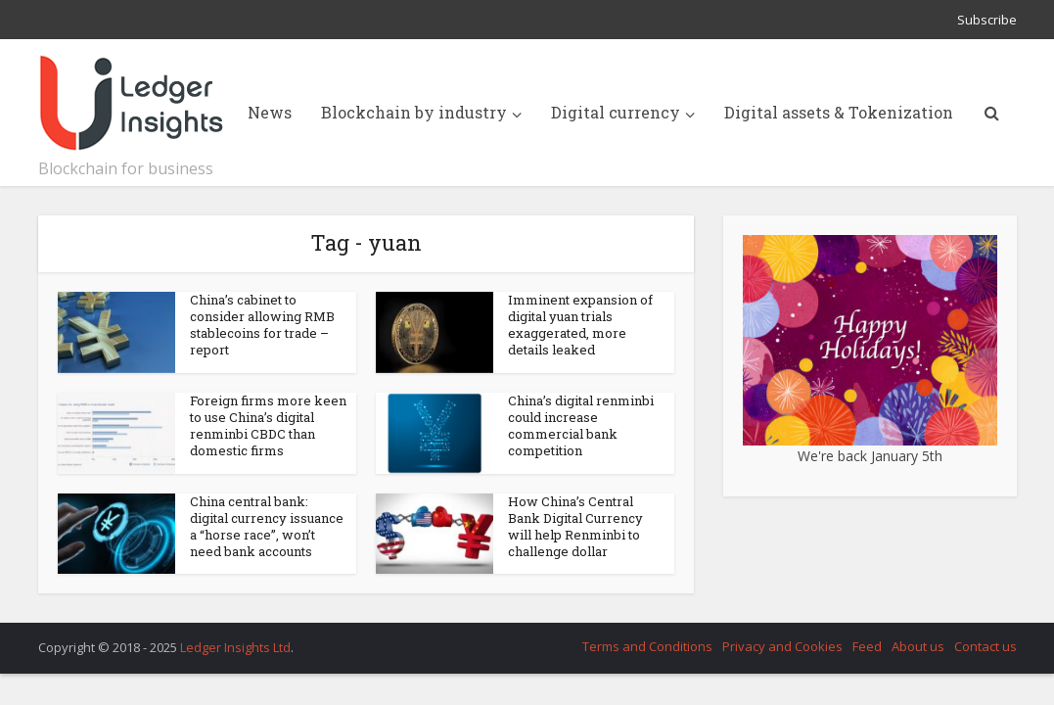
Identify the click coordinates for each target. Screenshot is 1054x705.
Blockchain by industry (414, 112)
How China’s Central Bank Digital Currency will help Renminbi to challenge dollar (575, 526)
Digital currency (615, 112)
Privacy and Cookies (782, 646)
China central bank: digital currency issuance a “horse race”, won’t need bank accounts (267, 526)
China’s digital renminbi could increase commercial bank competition (581, 425)
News (270, 112)
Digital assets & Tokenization (838, 112)
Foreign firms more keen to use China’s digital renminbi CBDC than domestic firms (268, 425)
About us (918, 646)
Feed (867, 646)
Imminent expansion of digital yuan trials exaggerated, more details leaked (580, 324)
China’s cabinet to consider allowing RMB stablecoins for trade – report (262, 324)
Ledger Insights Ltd (235, 647)
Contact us (985, 646)
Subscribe (987, 19)
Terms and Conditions (647, 646)
